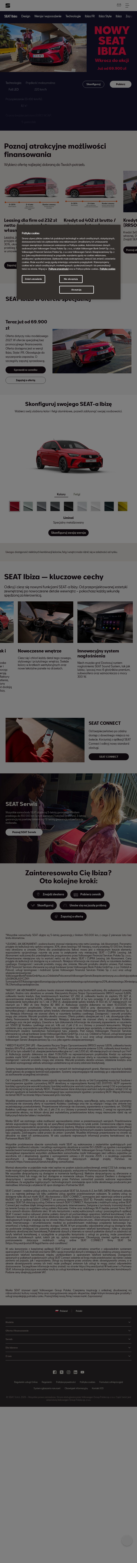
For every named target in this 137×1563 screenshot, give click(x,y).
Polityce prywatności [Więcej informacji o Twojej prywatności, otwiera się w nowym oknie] (58, 269)
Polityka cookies (107, 269)
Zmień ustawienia (33, 279)
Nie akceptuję (71, 279)
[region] (69, 262)
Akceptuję (76, 289)
